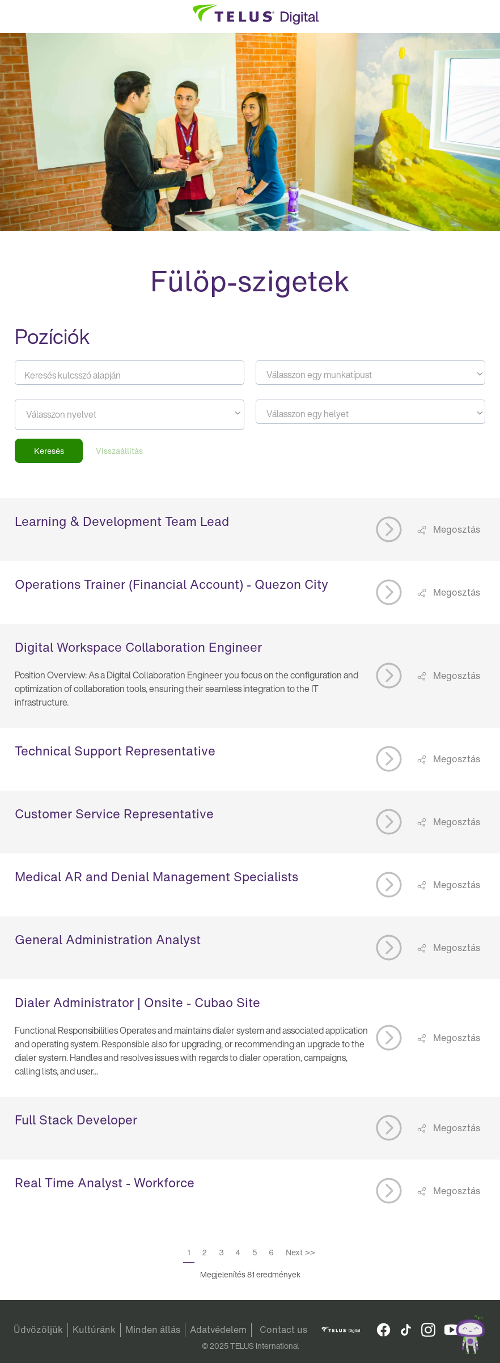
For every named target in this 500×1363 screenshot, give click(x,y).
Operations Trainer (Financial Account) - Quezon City (171, 584)
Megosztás (455, 529)
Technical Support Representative (115, 751)
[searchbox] (77, 414)
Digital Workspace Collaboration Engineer (138, 647)
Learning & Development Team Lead (122, 521)
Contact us (283, 1329)
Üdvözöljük (38, 1329)
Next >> (300, 1252)
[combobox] (370, 372)
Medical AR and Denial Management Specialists (156, 877)
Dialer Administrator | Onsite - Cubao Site (137, 1002)
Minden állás (152, 1329)
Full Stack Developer (76, 1120)
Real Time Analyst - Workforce (104, 1183)
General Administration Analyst (108, 940)
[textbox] (370, 374)
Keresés (49, 451)
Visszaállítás (119, 451)
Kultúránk (94, 1329)
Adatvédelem (218, 1329)
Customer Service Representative (114, 814)
